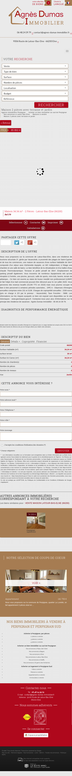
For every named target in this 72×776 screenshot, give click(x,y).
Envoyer (63, 450)
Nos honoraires (28, 753)
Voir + (36, 583)
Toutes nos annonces (52, 753)
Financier (41, 341)
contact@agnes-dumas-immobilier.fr (52, 32)
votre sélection (38, 3)
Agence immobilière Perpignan (13, 112)
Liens (36, 753)
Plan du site (6, 753)
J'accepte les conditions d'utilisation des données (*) (25, 445)
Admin (41, 753)
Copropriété (28, 341)
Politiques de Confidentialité (36, 480)
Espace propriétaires (36, 735)
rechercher (51, 105)
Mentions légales (16, 753)
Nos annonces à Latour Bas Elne (17, 114)
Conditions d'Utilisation (57, 480)
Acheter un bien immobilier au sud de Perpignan (47, 112)
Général (5, 341)
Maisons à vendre (40, 114)
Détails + (15, 341)
